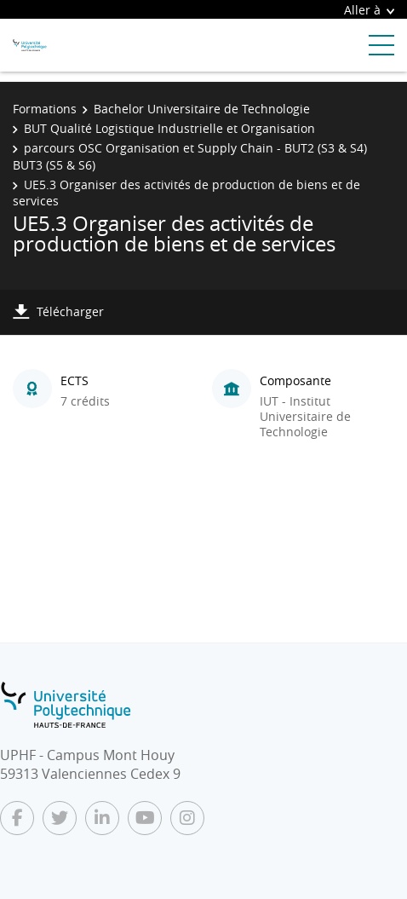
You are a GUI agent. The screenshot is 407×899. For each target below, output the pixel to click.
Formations (45, 109)
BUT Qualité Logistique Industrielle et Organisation (169, 128)
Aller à (369, 10)
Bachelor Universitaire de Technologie (202, 109)
